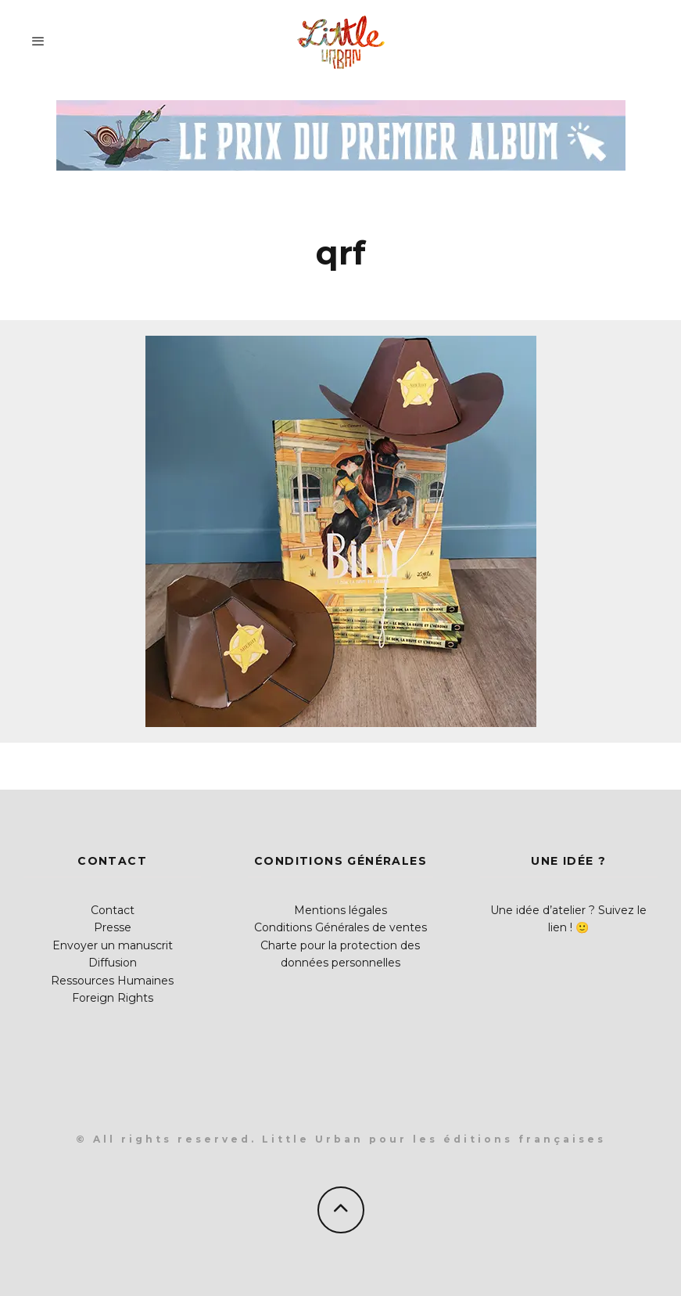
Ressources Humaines (112, 981)
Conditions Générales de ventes (340, 927)
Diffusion (112, 963)
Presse (112, 927)
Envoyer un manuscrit (112, 945)
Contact (112, 910)
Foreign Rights (112, 998)
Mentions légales (340, 910)
